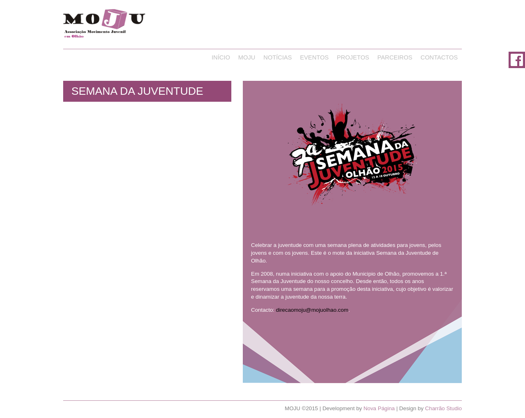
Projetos (353, 57)
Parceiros (394, 57)
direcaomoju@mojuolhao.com (312, 310)
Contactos (439, 57)
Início (221, 57)
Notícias (277, 57)
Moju (247, 57)
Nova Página (379, 408)
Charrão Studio (443, 408)
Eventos (314, 57)
